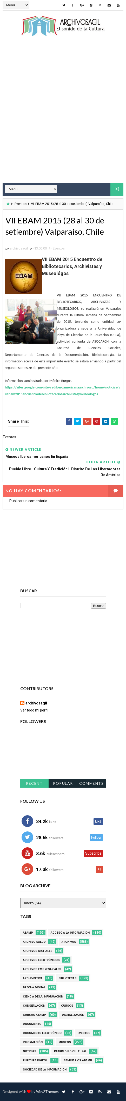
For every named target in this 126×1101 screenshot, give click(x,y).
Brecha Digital (34, 987)
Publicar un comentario (28, 501)
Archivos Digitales (37, 951)
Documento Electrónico (42, 1033)
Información (33, 1042)
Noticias (29, 1051)
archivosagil (36, 703)
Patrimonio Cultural (70, 1051)
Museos (64, 1042)
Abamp (28, 933)
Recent (34, 783)
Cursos (67, 1006)
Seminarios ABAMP (78, 1060)
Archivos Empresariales (42, 969)
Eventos (20, 204)
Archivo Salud (34, 942)
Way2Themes (47, 1092)
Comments (91, 783)
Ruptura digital (35, 1060)
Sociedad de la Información (45, 1070)
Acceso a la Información (70, 933)
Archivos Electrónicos (41, 960)
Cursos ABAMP (34, 1015)
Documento (32, 1024)
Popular (63, 783)
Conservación (34, 1006)
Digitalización (73, 1015)
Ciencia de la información (43, 997)
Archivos (69, 942)
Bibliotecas (67, 978)
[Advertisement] (63, 114)
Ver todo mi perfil (34, 710)
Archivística (33, 978)
